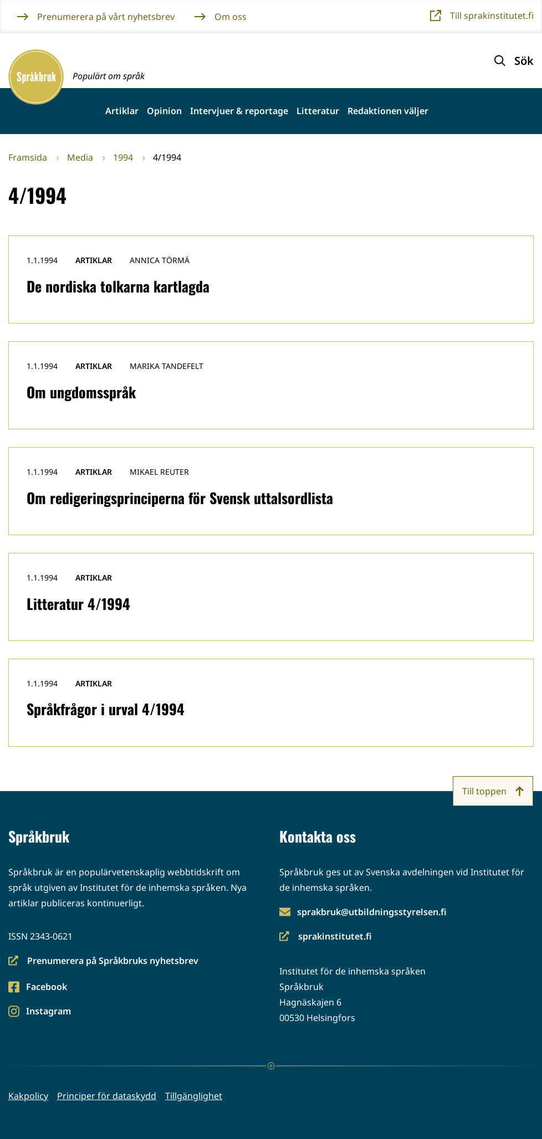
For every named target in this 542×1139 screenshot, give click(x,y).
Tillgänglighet (193, 1096)
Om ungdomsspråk (81, 392)
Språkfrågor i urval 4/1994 (106, 709)
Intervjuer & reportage (239, 111)
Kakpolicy (28, 1096)
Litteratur (317, 111)
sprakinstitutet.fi (325, 937)
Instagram (48, 1012)
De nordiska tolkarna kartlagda (118, 286)
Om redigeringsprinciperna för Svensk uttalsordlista (180, 498)
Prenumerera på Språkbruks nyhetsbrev (103, 961)
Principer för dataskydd (106, 1096)
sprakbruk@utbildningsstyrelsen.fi (372, 912)
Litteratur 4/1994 (78, 603)
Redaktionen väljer (387, 111)
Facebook (46, 987)
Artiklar (122, 111)
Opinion (164, 111)
